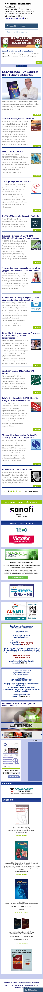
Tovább (39, 62)
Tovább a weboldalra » (18, 577)
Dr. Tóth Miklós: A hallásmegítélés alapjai (20, 216)
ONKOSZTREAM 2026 (13, 152)
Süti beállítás (31, 989)
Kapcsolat (25, 987)
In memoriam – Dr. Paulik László (17, 470)
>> (20, 491)
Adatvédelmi (29, 985)
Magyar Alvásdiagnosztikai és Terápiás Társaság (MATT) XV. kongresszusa (19, 436)
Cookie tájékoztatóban (14, 18)
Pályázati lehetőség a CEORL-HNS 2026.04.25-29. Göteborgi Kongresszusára (20, 237)
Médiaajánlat (19, 985)
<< (4, 491)
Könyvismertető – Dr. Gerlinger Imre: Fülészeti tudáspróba (20, 73)
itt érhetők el (25, 663)
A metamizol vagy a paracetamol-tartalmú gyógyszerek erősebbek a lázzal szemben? (21, 269)
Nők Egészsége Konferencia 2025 (16, 181)
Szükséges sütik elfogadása (17, 32)
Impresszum (9, 985)
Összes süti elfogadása (16, 26)
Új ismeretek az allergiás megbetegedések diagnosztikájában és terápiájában (20, 298)
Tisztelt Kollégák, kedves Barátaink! (17, 51)
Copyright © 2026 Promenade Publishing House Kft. (21, 982)
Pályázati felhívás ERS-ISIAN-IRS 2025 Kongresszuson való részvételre (20, 399)
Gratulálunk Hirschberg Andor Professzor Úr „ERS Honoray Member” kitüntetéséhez (21, 335)
